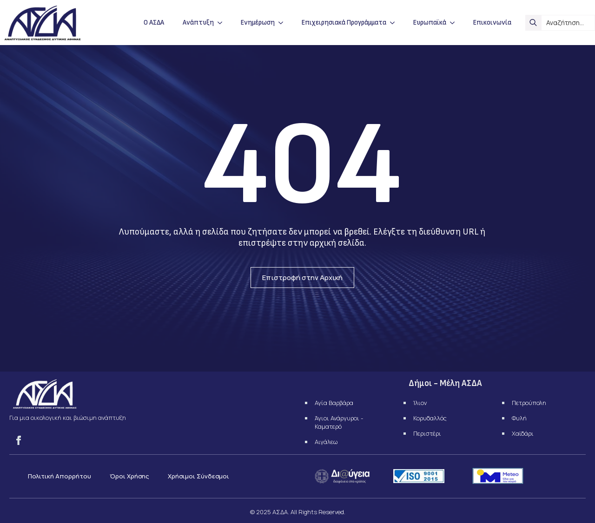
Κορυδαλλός (430, 418)
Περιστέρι (427, 433)
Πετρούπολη (529, 403)
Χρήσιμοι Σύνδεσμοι (198, 476)
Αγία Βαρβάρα (334, 403)
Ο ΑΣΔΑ (154, 22)
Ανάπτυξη (198, 22)
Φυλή (519, 418)
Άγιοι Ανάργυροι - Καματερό (339, 422)
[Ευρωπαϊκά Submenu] (455, 22)
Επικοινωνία (492, 22)
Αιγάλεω (326, 442)
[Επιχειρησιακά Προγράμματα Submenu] (395, 22)
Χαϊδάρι (523, 433)
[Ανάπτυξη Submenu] (222, 22)
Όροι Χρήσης (129, 476)
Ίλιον (420, 403)
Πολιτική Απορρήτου (59, 476)
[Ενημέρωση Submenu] (283, 22)
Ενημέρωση (258, 22)
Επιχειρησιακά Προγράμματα (344, 22)
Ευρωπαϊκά (429, 22)
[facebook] (18, 440)
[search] (533, 23)
